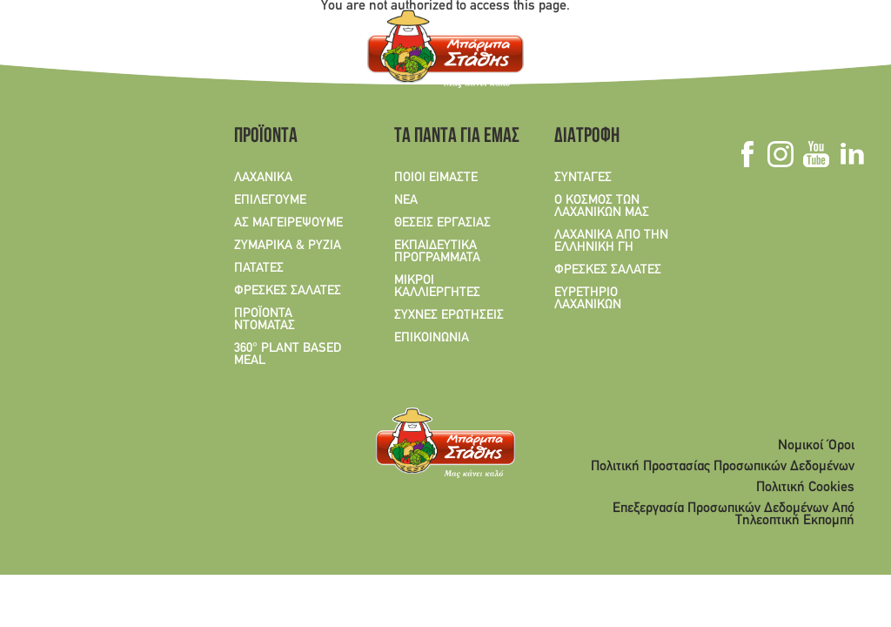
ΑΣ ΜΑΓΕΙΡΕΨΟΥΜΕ (288, 223)
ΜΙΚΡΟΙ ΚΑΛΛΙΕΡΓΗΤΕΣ (437, 286)
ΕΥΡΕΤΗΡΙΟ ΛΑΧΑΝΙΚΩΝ (587, 299)
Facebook (747, 154)
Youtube (815, 154)
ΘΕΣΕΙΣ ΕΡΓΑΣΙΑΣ (442, 223)
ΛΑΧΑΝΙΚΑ (263, 178)
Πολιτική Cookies (805, 488)
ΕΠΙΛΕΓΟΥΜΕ (270, 200)
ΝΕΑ (406, 200)
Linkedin (851, 154)
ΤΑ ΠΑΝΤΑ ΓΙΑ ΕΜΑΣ (450, 137)
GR (42, 51)
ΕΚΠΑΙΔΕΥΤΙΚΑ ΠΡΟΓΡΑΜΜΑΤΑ (437, 251)
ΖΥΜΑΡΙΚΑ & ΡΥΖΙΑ (287, 245)
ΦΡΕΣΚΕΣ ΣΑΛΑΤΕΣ (287, 291)
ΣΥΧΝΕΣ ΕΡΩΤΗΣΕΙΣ (449, 315)
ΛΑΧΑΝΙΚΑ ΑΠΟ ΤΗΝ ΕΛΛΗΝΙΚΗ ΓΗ (611, 241)
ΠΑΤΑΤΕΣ (259, 268)
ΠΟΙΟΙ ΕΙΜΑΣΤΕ (436, 178)
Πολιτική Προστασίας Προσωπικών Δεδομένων (722, 467)
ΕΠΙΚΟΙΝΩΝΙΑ (431, 338)
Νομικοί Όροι (816, 446)
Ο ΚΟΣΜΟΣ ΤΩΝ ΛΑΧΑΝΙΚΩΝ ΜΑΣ (601, 206)
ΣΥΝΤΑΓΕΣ (583, 178)
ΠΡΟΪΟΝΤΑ (266, 137)
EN (76, 51)
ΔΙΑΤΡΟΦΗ (587, 137)
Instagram (780, 154)
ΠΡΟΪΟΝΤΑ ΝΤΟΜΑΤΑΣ (264, 319)
